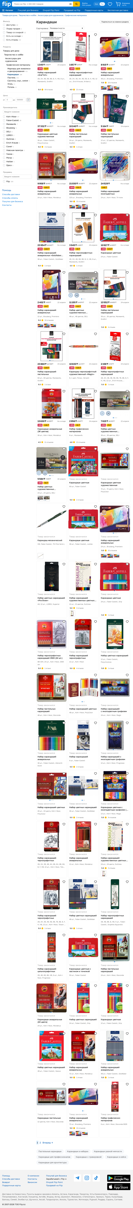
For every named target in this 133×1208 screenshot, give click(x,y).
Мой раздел (86, 5)
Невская (15, 150)
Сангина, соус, (18, 80)
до (19, 100)
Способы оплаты (10, 198)
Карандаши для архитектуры (53, 1162)
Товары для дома (9, 15)
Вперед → (48, 1142)
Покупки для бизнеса (12, 201)
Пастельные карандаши (50, 1151)
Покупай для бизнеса (28, 10)
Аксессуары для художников (50, 15)
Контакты (6, 205)
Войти (85, 3)
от (7, 100)
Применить (28, 100)
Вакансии (32, 1182)
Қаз (96, 4)
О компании (33, 1175)
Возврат (6, 1182)
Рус (102, 4)
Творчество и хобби (27, 15)
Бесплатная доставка (118, 10)
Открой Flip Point (51, 10)
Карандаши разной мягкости (108, 1151)
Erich (13, 142)
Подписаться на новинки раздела (115, 22)
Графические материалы (76, 15)
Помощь (6, 1175)
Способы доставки (11, 194)
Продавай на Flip (72, 10)
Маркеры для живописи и (18, 69)
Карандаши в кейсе (116, 1157)
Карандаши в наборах (77, 1151)
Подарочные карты (94, 10)
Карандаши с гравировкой (89, 1157)
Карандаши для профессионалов (54, 1157)
